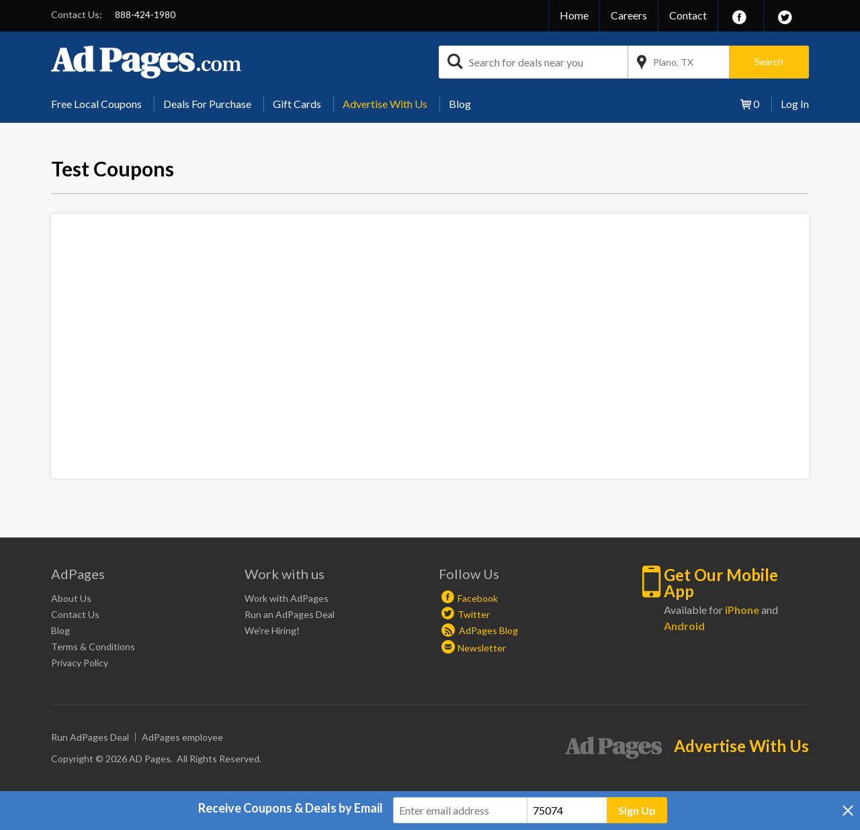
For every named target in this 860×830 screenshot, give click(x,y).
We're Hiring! (272, 630)
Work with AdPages (287, 598)
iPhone (742, 609)
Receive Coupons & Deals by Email (290, 807)
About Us (71, 598)
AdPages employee (182, 737)
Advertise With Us (385, 103)
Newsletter (482, 648)
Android (684, 625)
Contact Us (75, 614)
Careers (629, 15)
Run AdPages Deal (90, 737)
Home (574, 15)
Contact (688, 15)
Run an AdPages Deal (290, 614)
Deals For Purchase (207, 103)
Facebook (478, 598)
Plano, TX (673, 62)
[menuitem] (101, 104)
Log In (795, 103)
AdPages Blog (479, 630)
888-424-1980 (145, 14)
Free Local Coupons (96, 103)
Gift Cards (297, 103)
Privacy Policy (79, 662)
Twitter (474, 614)
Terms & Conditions (93, 646)
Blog (460, 103)
